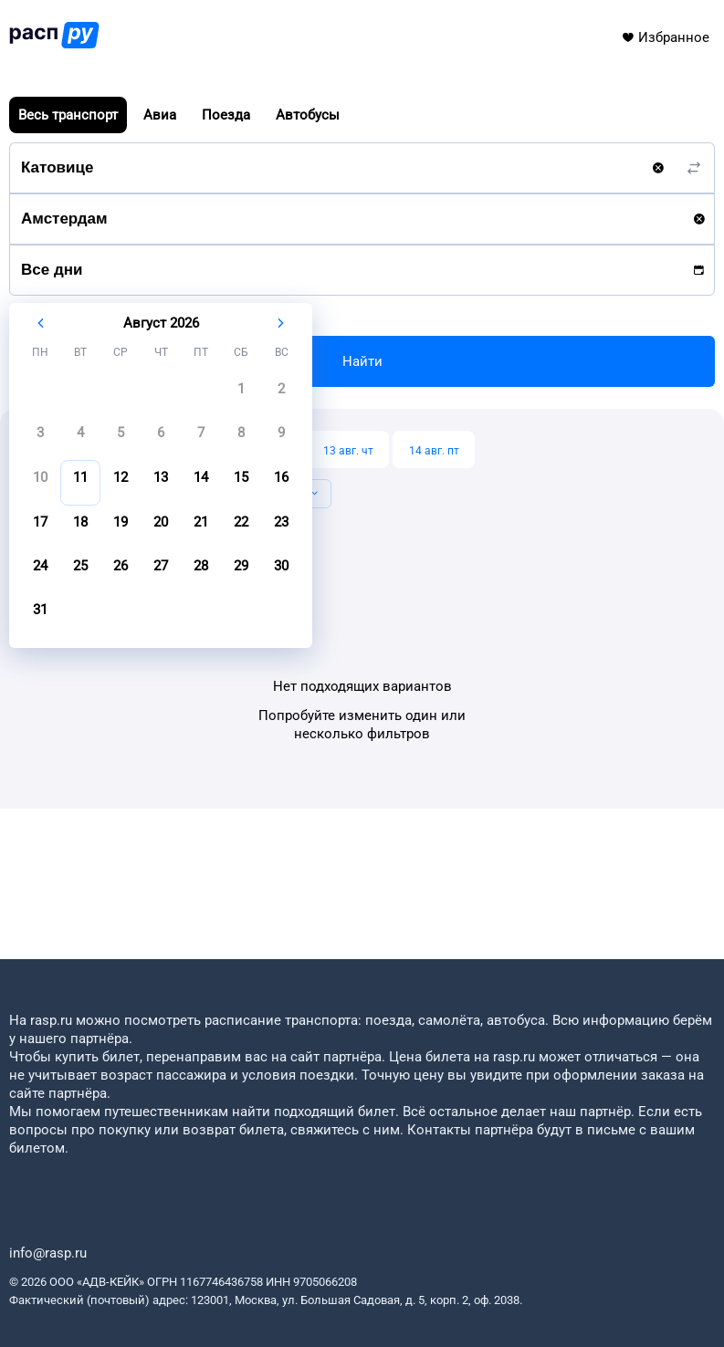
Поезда (226, 115)
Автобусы (308, 115)
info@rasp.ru (48, 1253)
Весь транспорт (68, 115)
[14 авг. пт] (434, 449)
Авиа (159, 115)
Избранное (665, 37)
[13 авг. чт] (348, 449)
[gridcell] (241, 394)
